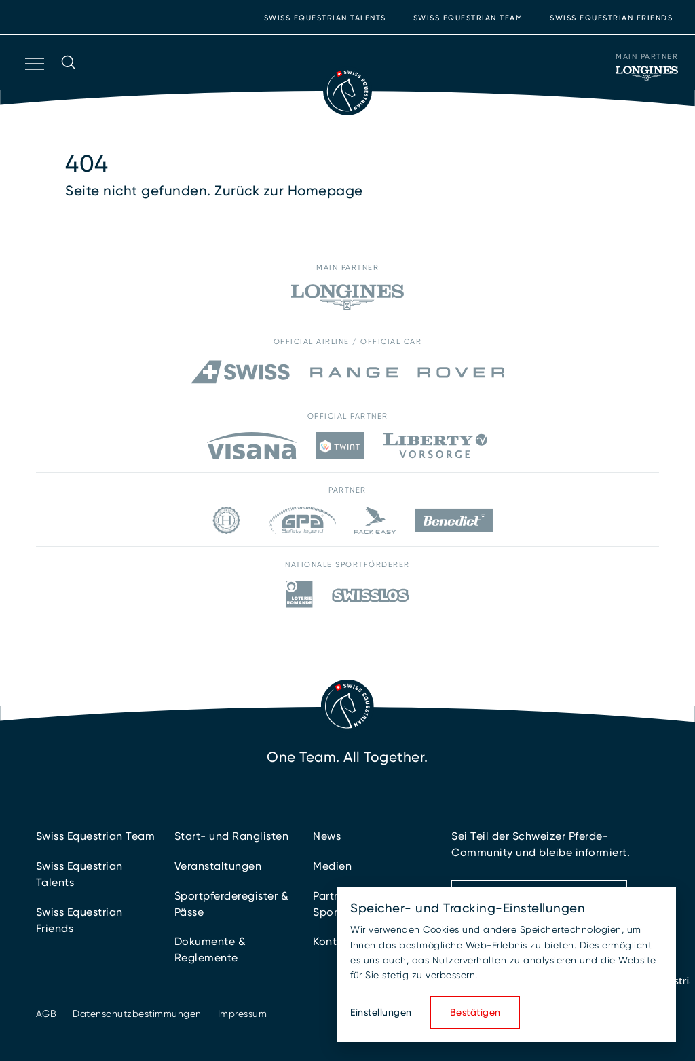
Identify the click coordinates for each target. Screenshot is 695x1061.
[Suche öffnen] (69, 81)
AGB (46, 1013)
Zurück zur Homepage (288, 190)
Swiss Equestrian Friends (611, 18)
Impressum (242, 1013)
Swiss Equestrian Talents (325, 18)
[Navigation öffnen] (33, 81)
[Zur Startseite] (347, 90)
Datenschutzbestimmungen (137, 1013)
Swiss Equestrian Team (468, 18)
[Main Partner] (647, 73)
